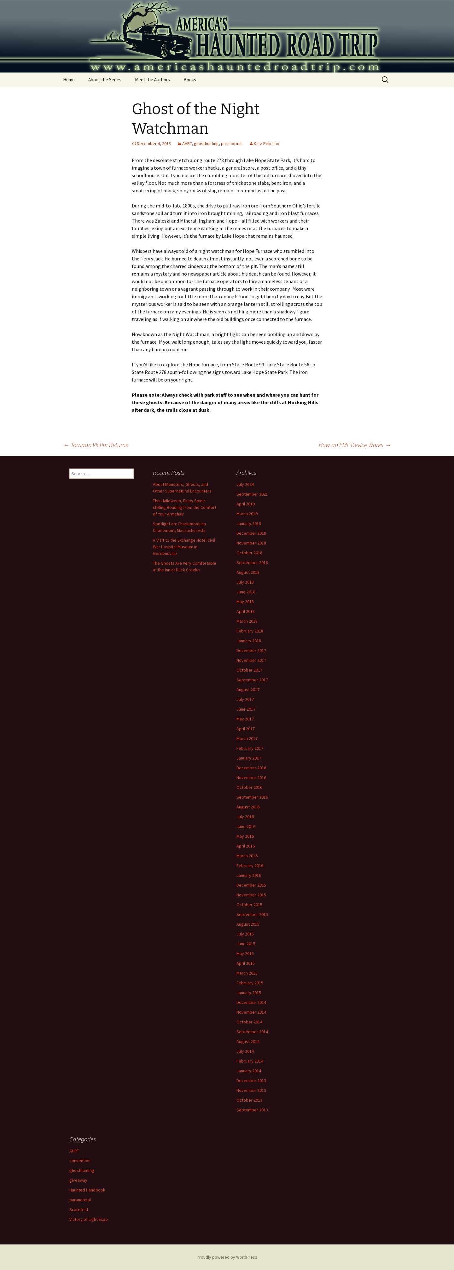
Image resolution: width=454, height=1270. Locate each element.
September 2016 (252, 797)
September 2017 (252, 680)
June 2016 (245, 826)
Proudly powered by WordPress (227, 1257)
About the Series (104, 80)
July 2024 (245, 484)
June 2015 (245, 944)
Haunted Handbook (87, 1190)
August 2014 (247, 1041)
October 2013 (249, 1100)
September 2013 (252, 1110)
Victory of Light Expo (88, 1219)
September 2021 (252, 494)
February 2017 (249, 748)
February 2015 (249, 983)
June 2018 (245, 592)
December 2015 (251, 885)
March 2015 (247, 973)
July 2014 (245, 1051)
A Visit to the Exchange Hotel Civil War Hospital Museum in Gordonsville (184, 546)
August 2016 (247, 807)
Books (189, 80)
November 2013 (251, 1090)
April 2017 (245, 728)
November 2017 (251, 660)
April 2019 (245, 504)
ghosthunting (206, 143)
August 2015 (247, 924)
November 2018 (251, 543)
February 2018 (249, 631)
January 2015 (248, 992)
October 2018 (249, 553)
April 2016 (245, 846)
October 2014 (249, 1022)
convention (79, 1160)
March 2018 (247, 621)
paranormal (231, 143)
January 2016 (248, 875)
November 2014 (251, 1012)
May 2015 (245, 953)
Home (69, 80)
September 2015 (252, 914)
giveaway (78, 1180)
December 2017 (251, 650)
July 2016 (245, 816)
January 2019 (248, 523)
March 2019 (247, 513)
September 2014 (252, 1031)
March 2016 (247, 856)
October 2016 (249, 787)
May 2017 (245, 719)
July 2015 (245, 934)
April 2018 (245, 611)
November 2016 (251, 777)
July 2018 (245, 582)
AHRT (187, 143)
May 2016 (245, 836)
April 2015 (245, 963)
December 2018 (251, 533)
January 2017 (248, 758)
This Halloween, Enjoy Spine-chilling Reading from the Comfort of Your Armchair (184, 507)
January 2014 (248, 1071)
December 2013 (251, 1080)
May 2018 (245, 601)
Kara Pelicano (266, 143)
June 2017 (245, 709)
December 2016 (251, 768)
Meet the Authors (152, 80)
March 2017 (247, 738)
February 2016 (249, 865)
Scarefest (78, 1209)
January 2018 (248, 641)
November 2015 (251, 895)
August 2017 (247, 689)
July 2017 (245, 699)
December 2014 (251, 1002)
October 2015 (249, 904)
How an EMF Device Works (355, 445)
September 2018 (252, 562)
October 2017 (249, 670)
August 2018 (247, 572)
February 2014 (249, 1061)
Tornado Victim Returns (95, 445)
